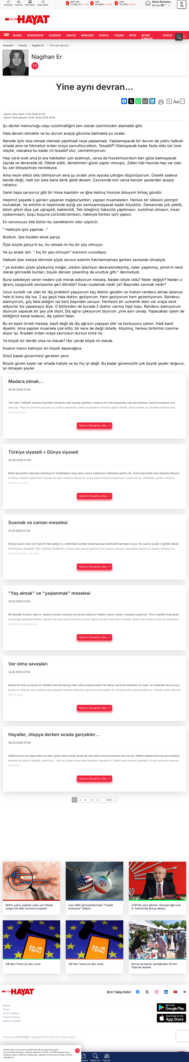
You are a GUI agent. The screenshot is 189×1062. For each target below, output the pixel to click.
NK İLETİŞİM (22, 1037)
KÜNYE (167, 35)
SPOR (132, 35)
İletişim (6, 1005)
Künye (6, 1009)
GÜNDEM (55, 35)
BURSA (17, 35)
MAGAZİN (87, 35)
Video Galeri (42, 3)
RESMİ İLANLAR (147, 37)
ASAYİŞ (71, 35)
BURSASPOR (35, 35)
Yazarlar (19, 3)
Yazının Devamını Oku (94, 425)
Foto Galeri (30, 3)
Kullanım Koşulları (12, 1021)
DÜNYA (104, 35)
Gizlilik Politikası (11, 1017)
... (103, 800)
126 (109, 800)
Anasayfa (8, 3)
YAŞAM (118, 35)
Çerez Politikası (11, 1013)
